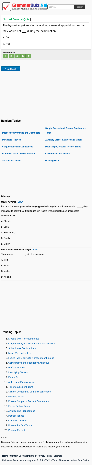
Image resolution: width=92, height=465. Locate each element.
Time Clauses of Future (20, 386)
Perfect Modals (16, 367)
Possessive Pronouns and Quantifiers (21, 132)
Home (5, 456)
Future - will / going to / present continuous (31, 358)
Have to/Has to (16, 396)
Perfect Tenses (16, 415)
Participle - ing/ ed (11, 139)
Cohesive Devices (17, 420)
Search (80, 7)
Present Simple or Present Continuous (28, 401)
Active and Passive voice (21, 382)
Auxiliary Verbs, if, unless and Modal (63, 139)
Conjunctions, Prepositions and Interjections (31, 343)
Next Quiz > (11, 69)
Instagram (30, 460)
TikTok (40, 460)
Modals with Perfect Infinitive (23, 338)
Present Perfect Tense (20, 425)
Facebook (18, 460)
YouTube (53, 460)
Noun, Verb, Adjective (19, 353)
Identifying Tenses (18, 372)
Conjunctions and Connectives (17, 146)
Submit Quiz (29, 456)
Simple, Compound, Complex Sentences (29, 391)
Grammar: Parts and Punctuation (18, 153)
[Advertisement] (46, 94)
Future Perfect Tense (19, 406)
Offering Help (52, 160)
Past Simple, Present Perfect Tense (63, 146)
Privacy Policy (45, 456)
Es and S (12, 377)
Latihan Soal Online (79, 460)
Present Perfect (16, 430)
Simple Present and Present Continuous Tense (65, 130)
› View (20, 202)
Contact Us (15, 456)
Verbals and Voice (11, 160)
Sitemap (58, 456)
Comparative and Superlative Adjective (28, 362)
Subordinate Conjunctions (22, 348)
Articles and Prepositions (21, 410)
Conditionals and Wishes (57, 153)
